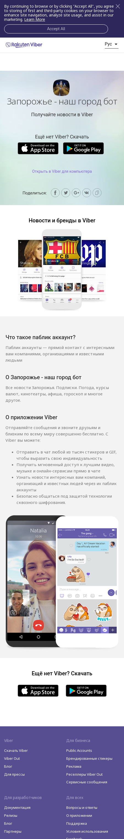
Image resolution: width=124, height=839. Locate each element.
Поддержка (76, 823)
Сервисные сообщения (86, 782)
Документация (17, 807)
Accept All (56, 28)
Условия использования (87, 831)
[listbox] (112, 44)
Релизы (10, 815)
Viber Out (12, 758)
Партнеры (12, 831)
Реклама (73, 766)
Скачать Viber (16, 750)
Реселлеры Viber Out (84, 774)
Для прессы (14, 774)
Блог (8, 766)
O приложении (79, 815)
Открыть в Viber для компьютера (62, 171)
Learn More (34, 19)
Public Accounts (79, 750)
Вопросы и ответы (81, 807)
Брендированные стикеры (89, 758)
